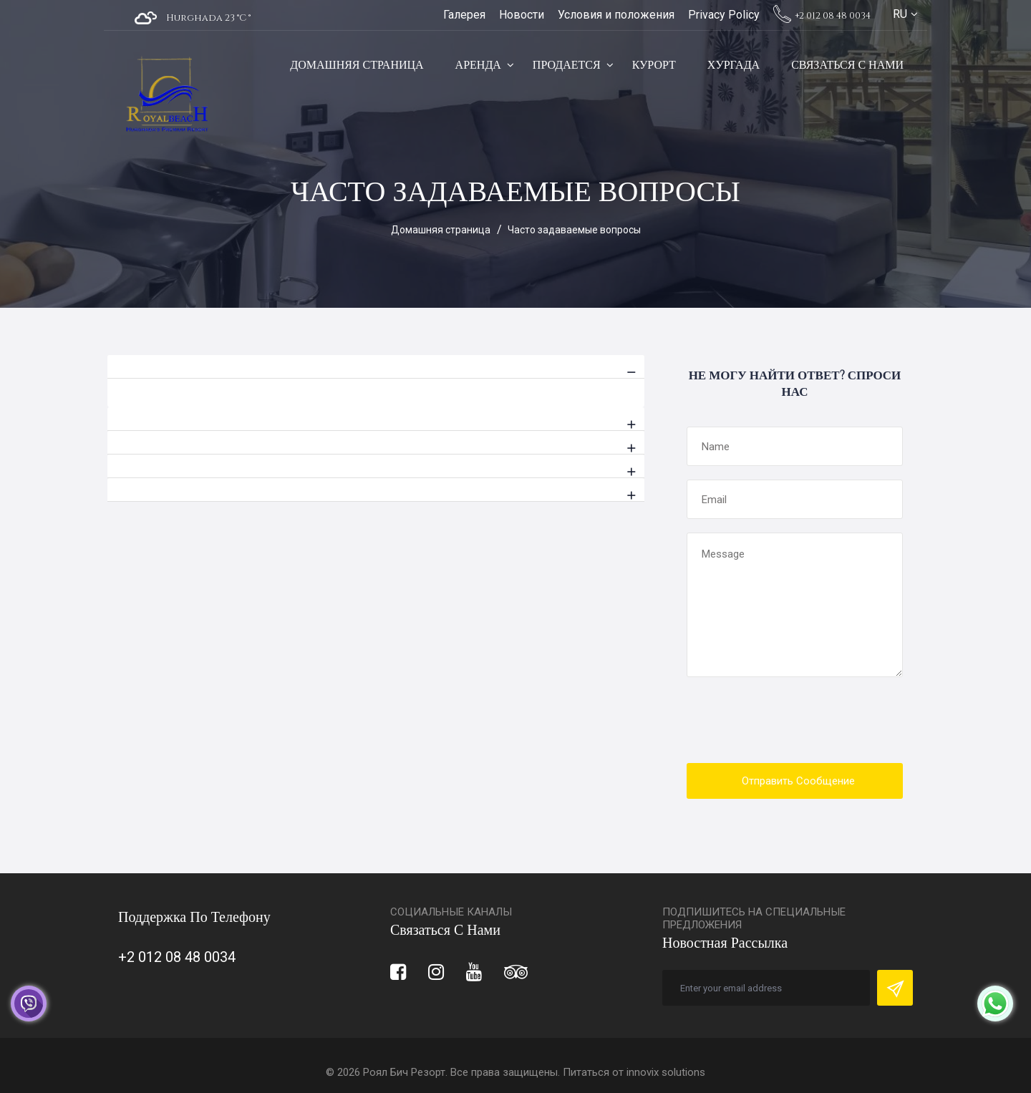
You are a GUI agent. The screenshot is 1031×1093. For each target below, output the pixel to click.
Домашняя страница (356, 65)
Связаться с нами (847, 65)
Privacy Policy (724, 14)
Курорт (654, 65)
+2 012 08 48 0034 (822, 15)
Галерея (464, 14)
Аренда (478, 65)
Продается (567, 65)
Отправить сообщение (798, 780)
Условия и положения (616, 14)
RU (900, 14)
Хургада (733, 65)
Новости (521, 14)
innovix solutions (665, 1072)
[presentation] (795, 721)
